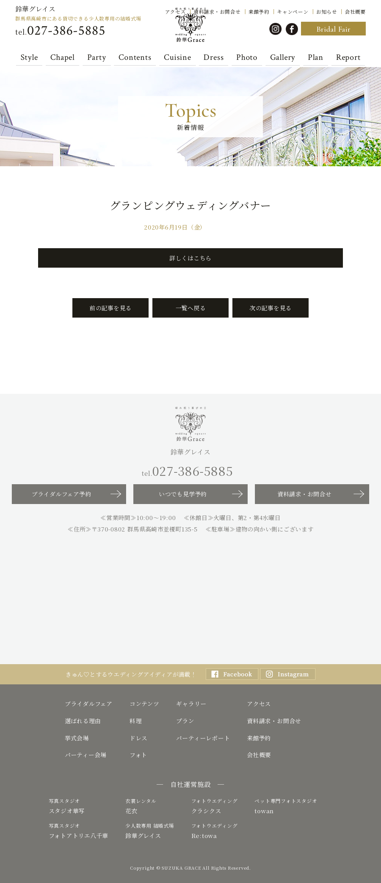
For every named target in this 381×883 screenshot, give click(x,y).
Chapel (62, 57)
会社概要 (355, 11)
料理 (136, 720)
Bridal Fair (333, 29)
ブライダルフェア (88, 703)
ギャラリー (191, 703)
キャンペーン (293, 11)
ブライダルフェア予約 (61, 494)
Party (97, 57)
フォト (138, 754)
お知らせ (326, 11)
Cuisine (177, 57)
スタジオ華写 (79, 806)
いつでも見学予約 (183, 494)
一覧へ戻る (191, 307)
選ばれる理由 (83, 720)
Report (348, 57)
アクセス (175, 11)
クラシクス (214, 806)
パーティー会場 (85, 754)
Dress (213, 57)
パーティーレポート (203, 738)
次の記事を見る (270, 307)
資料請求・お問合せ (217, 11)
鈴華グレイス (35, 8)
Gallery (283, 57)
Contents (135, 57)
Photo (247, 57)
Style (29, 57)
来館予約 (258, 11)
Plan (315, 57)
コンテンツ (144, 703)
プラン (185, 720)
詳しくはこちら (190, 258)
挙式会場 (77, 738)
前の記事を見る (110, 307)
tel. (60, 31)
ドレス (138, 738)
